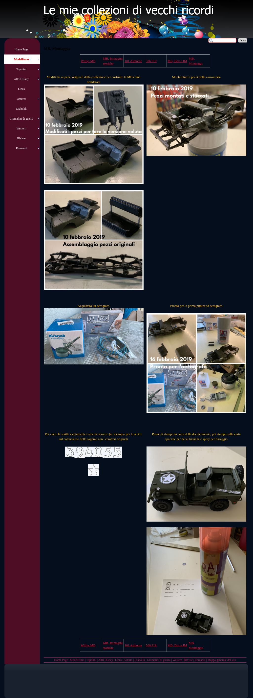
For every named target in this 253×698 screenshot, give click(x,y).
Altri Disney (105, 660)
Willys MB (88, 61)
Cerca (243, 40)
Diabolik (139, 660)
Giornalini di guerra (158, 660)
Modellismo (77, 660)
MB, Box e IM (177, 61)
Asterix (128, 660)
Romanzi (200, 660)
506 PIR (151, 61)
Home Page (61, 660)
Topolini (91, 660)
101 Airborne (133, 61)
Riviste (188, 660)
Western (177, 660)
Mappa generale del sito (222, 660)
